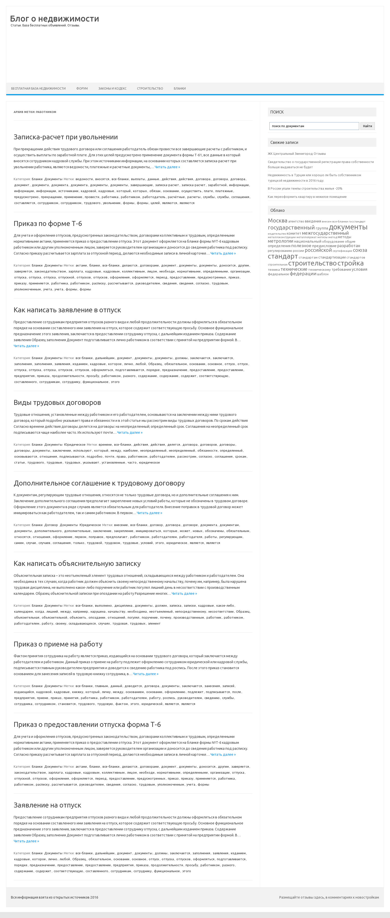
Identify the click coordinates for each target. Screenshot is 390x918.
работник (213, 617)
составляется (24, 203)
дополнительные (77, 531)
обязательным (237, 531)
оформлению (175, 692)
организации (240, 271)
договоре (190, 525)
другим (243, 265)
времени (105, 444)
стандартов (355, 257)
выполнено (103, 605)
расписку (98, 283)
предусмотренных (212, 277)
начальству (116, 611)
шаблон (323, 274)
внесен (327, 221)
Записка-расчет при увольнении (66, 137)
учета (47, 289)
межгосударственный (325, 232)
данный (116, 686)
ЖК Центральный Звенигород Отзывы (297, 153)
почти (109, 456)
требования (341, 269)
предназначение (174, 370)
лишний (52, 611)
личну (106, 692)
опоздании (97, 617)
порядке (153, 370)
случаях (104, 623)
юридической (152, 703)
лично (128, 364)
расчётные (176, 197)
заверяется (23, 271)
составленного (25, 381)
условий (147, 542)
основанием (135, 692)
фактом (121, 703)
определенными (215, 271)
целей (155, 203)
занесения (212, 686)
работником (130, 197)
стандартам (308, 257)
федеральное (278, 274)
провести (92, 197)
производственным (189, 617)
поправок (96, 537)
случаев (44, 542)
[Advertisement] (241, 44)
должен (161, 605)
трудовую (105, 703)
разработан (348, 245)
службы (209, 197)
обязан (154, 191)
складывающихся (82, 623)
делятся (173, 444)
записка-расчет (167, 185)
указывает (91, 462)
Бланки (180, 88)
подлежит (195, 692)
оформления (120, 277)
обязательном (175, 364)
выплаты (138, 179)
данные (153, 179)
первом (80, 537)
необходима (137, 611)
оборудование (333, 241)
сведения (169, 283)
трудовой (94, 542)
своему (60, 623)
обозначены (214, 531)
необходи (167, 271)
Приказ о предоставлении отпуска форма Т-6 (87, 724)
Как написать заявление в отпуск (67, 310)
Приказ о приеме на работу (58, 644)
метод (332, 237)
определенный (231, 450)
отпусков (84, 277)
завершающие (141, 185)
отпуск (230, 364)
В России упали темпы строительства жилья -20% (305, 188)
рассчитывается (120, 283)
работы (211, 537)
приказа (43, 376)
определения (279, 246)
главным (101, 686)
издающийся (24, 692)
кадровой (88, 191)
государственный (291, 227)
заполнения (23, 364)
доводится (133, 686)
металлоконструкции (282, 237)
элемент (154, 623)
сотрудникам (49, 381)
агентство (296, 221)
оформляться (102, 370)
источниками (68, 191)
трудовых (72, 462)
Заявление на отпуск (47, 805)
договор (156, 525)
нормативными (188, 271)
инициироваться (148, 531)
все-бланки (120, 179)
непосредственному (190, 611)
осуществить (191, 191)
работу (47, 623)
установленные (113, 462)
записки (190, 605)
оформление (62, 537)
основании (171, 191)
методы (344, 237)
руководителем (148, 283)
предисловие (324, 245)
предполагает (117, 537)
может (185, 531)
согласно (202, 283)
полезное (301, 245)
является (197, 542)
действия (169, 179)
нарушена (98, 611)
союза (360, 250)
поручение (150, 617)
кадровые (106, 191)
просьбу (93, 376)
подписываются (71, 456)
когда (39, 611)
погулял (133, 617)
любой (141, 364)
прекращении (51, 197)
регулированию (280, 251)
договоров (208, 444)
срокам (240, 456)
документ (21, 185)
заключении (61, 450)
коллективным (133, 271)
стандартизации (332, 257)
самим (19, 542)
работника (110, 197)
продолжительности (68, 376)
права (121, 456)
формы (128, 203)
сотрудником (48, 203)
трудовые (54, 462)
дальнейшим (104, 358)
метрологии (280, 240)
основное (215, 364)
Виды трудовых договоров (57, 402)
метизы (322, 237)
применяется (39, 283)
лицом (152, 271)
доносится (227, 265)
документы (99, 185)
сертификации (342, 250)
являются (169, 203)
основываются (25, 456)
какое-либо (225, 605)
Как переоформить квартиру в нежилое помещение (307, 196)
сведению (212, 698)
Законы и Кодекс (112, 88)
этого (115, 381)
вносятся (102, 179)
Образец (155, 364)
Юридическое (75, 444)
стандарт (283, 256)
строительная (278, 264)
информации (239, 185)
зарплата (75, 271)
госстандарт (357, 221)
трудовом (112, 542)
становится (67, 703)
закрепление (123, 531)
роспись (169, 698)
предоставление (202, 370)
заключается (200, 358)
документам (229, 525)
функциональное (95, 381)
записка (175, 605)
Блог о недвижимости (54, 18)
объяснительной (54, 617)
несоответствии (221, 611)
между (116, 450)
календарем (23, 611)
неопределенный (153, 450)
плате (208, 191)
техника (274, 269)
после (236, 692)
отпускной (66, 277)
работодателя (190, 537)
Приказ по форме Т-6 (48, 223)
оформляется (142, 277)
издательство (277, 233)
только (78, 542)
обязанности (207, 450)
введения (313, 221)
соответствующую (213, 376)
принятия (71, 698)
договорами (149, 265)
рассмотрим (186, 456)
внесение (121, 525)
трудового (92, 203)
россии (298, 250)
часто (132, 462)
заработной (217, 185)
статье (19, 462)
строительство (312, 263)
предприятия (24, 376)
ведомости (84, 179)
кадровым (111, 271)
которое (115, 364)
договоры (227, 444)
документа (40, 185)
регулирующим (230, 537)
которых (140, 191)
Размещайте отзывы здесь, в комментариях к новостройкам (329, 897)
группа (322, 228)
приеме (42, 698)
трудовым (220, 283)
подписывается (218, 692)
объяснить (78, 617)
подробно (94, 456)
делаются (129, 265)
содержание (147, 376)
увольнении (111, 203)
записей (228, 686)
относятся (22, 537)
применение (73, 197)
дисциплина (123, 605)
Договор (51, 525)
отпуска (20, 277)
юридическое (149, 462)
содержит (188, 376)
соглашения (240, 197)
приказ (234, 277)
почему (165, 617)
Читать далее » (167, 167)
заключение (102, 531)
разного (129, 376)
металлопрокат (306, 237)
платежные (224, 191)
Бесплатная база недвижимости (38, 88)
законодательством (50, 271)
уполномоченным (27, 289)
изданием (80, 364)
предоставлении (182, 277)
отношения (48, 456)
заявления (62, 364)
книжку (77, 692)
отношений (116, 617)
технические (294, 269)
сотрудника (23, 703)
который (124, 191)
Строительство (150, 88)
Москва (278, 220)
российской (318, 250)
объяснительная (26, 617)
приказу (20, 283)
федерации (303, 273)
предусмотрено (26, 197)
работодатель (154, 197)
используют (82, 450)
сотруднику (71, 381)
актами (81, 265)
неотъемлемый (161, 611)
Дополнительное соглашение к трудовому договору (99, 483)
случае (31, 542)
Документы (53, 179)
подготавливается (129, 370)
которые (170, 531)
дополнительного (48, 531)
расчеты (193, 197)
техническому (319, 269)
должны (181, 358)
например (80, 611)
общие (350, 241)
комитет (294, 233)
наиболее (130, 450)
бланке (94, 265)
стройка (351, 263)
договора (202, 179)
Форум (82, 88)
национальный (307, 241)
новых (197, 531)
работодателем (162, 456)
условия (359, 269)
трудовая (119, 623)
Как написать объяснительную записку (77, 563)
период (161, 277)
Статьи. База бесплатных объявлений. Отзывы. (45, 25)
